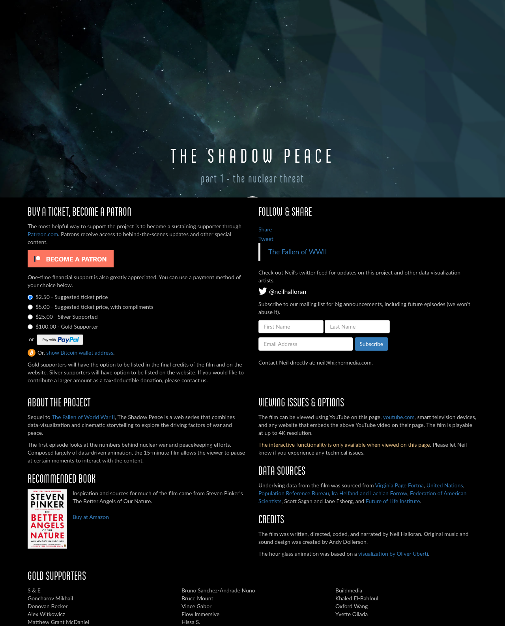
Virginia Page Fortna (399, 485)
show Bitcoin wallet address (79, 352)
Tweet (265, 238)
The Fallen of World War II (83, 417)
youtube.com (399, 417)
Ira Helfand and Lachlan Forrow (369, 493)
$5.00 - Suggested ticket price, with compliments (90, 306)
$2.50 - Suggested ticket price (68, 296)
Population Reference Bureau (293, 493)
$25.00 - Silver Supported (62, 316)
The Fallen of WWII (297, 252)
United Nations (444, 485)
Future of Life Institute (393, 501)
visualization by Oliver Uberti (393, 553)
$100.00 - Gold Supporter (63, 326)
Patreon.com (43, 234)
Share (265, 229)
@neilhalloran (282, 291)
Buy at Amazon (91, 516)
